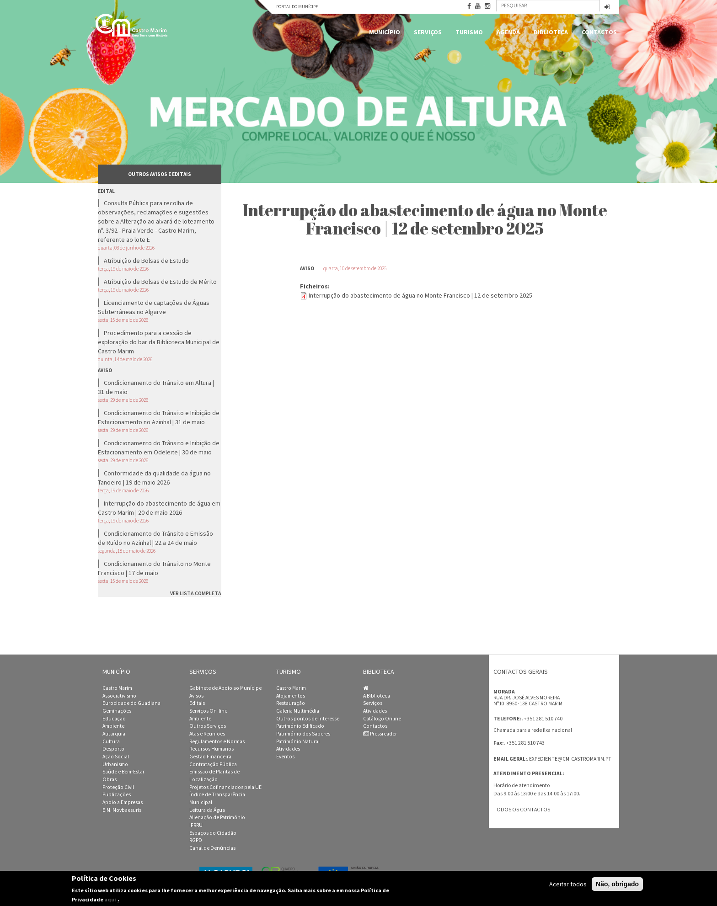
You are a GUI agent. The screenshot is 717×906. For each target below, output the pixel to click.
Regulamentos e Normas (217, 741)
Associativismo (119, 696)
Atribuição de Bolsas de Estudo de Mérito (160, 281)
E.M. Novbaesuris (121, 810)
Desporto (113, 749)
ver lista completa (195, 593)
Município (384, 32)
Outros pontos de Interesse (307, 718)
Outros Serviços (207, 726)
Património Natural (298, 741)
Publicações (116, 794)
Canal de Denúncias (212, 848)
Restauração (290, 703)
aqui (110, 899)
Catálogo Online (382, 718)
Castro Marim (117, 688)
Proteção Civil (118, 787)
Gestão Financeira (210, 756)
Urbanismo (115, 764)
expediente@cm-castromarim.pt (570, 759)
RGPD (195, 840)
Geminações (116, 711)
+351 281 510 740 (543, 718)
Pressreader (380, 733)
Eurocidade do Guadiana (131, 703)
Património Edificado (300, 726)
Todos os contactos (521, 809)
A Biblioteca (376, 696)
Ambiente (113, 726)
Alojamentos (290, 696)
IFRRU (196, 825)
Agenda (508, 32)
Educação (114, 718)
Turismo (469, 32)
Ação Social (115, 756)
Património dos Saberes (303, 733)
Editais (197, 703)
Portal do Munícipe (297, 7)
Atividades (288, 749)
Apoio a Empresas (122, 802)
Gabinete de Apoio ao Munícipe (225, 688)
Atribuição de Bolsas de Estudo (146, 260)
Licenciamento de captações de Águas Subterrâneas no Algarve (153, 307)
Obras (109, 779)
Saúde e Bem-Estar (123, 771)
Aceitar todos (568, 884)
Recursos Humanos (211, 749)
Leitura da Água (207, 810)
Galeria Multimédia (297, 711)
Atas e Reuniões (207, 733)
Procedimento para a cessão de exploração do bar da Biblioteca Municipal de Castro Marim (158, 342)
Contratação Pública (213, 764)
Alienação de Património (217, 817)
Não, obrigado (617, 884)
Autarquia (113, 733)
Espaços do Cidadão (212, 833)
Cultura (111, 741)
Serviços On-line (208, 711)
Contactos (599, 32)
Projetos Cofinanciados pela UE (225, 787)
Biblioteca (551, 32)
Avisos (196, 696)
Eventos (285, 756)
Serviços (428, 32)
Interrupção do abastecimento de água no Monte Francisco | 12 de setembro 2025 (420, 295)
